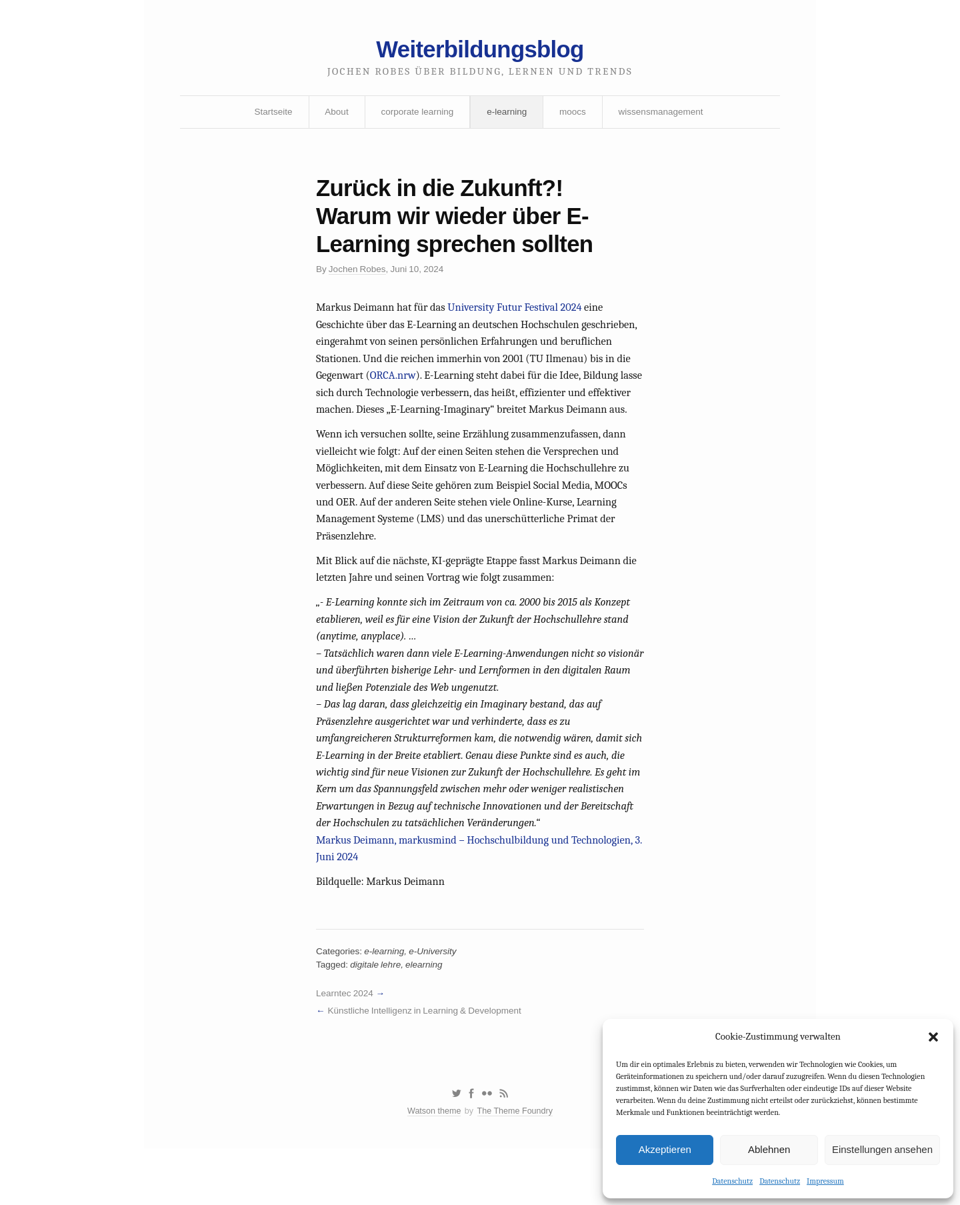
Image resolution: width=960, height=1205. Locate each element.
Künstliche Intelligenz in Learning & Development (428, 1062)
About (333, 115)
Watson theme (432, 1167)
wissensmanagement (665, 115)
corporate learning (415, 115)
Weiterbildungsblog (480, 51)
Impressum (825, 1180)
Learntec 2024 (345, 1044)
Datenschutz (732, 1180)
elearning (428, 1015)
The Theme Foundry (516, 1167)
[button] (933, 1036)
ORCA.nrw (485, 387)
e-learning (507, 115)
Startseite (268, 115)
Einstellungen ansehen (882, 1148)
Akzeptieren (665, 1148)
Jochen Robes (359, 277)
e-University (436, 1001)
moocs (574, 115)
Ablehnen (769, 1148)
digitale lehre (377, 1015)
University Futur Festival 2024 (521, 316)
